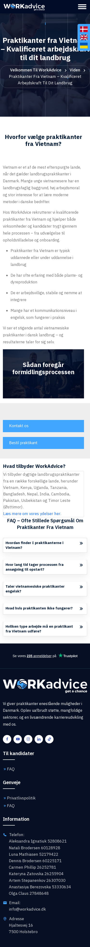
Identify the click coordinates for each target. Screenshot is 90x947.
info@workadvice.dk (27, 909)
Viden (75, 70)
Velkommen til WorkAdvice (35, 70)
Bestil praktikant (23, 443)
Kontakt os (19, 426)
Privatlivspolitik (19, 798)
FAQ (9, 769)
